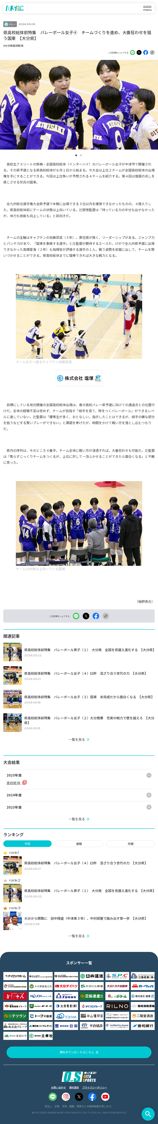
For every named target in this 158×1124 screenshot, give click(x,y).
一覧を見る (77, 739)
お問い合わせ (58, 1087)
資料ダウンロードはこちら (76, 1052)
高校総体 (14, 782)
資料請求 (74, 1087)
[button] (76, 155)
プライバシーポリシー (94, 1087)
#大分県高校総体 (13, 46)
